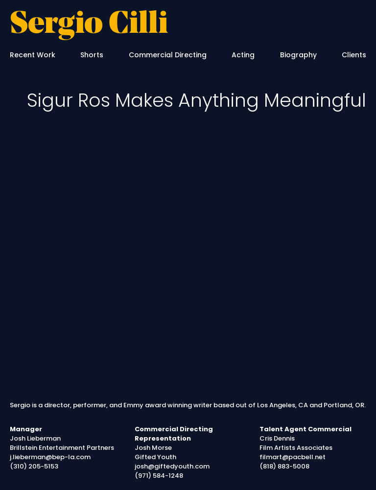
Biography (298, 55)
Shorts (91, 55)
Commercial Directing (168, 55)
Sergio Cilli (89, 25)
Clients (354, 55)
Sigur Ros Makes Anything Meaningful (196, 100)
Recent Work (32, 55)
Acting (243, 55)
